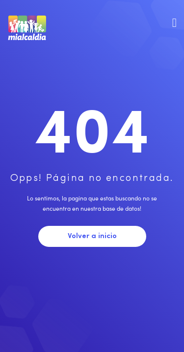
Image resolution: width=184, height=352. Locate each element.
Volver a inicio (92, 236)
